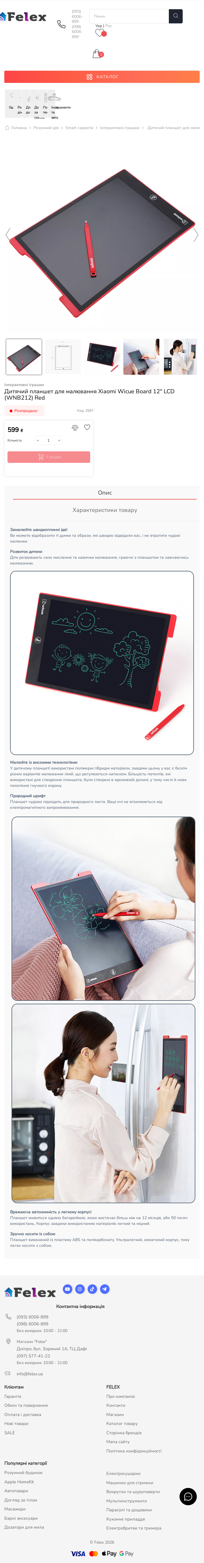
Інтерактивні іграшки (24, 385)
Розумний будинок (23, 1473)
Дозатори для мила (24, 1528)
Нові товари (16, 1424)
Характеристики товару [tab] (105, 511)
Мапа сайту (118, 1442)
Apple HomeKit (19, 1482)
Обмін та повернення (26, 1406)
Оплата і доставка (22, 1415)
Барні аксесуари (21, 1518)
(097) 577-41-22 (33, 1356)
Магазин (115, 1415)
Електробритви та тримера (133, 1529)
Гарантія (12, 1397)
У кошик (49, 457)
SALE (9, 1433)
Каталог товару (122, 1424)
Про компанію (120, 1397)
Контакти (115, 1406)
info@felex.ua (30, 1374)
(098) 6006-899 (77, 32)
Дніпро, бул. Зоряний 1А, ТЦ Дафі (52, 1349)
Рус (108, 26)
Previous (8, 236)
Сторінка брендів (123, 1433)
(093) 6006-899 (77, 16)
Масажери (15, 1509)
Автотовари (16, 1491)
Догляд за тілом (20, 1500)
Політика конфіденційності (134, 1451)
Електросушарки (123, 1474)
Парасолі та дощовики (129, 1510)
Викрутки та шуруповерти (133, 1492)
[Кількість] (48, 441)
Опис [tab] (105, 493)
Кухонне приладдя (125, 1519)
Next (196, 236)
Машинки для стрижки (129, 1483)
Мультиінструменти (126, 1501)
